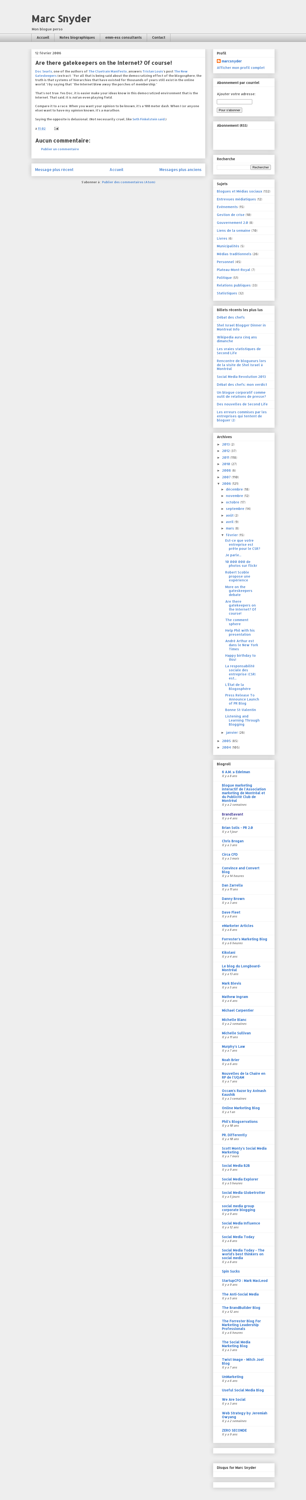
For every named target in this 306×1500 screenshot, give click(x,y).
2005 (227, 741)
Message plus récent (54, 169)
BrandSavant (232, 814)
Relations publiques (234, 285)
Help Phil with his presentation (240, 632)
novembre (235, 496)
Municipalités (228, 246)
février (232, 535)
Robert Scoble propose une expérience (237, 576)
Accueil (43, 37)
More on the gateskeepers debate (238, 591)
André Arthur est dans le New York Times (241, 645)
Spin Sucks (231, 1271)
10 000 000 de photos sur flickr (241, 564)
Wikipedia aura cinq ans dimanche (237, 339)
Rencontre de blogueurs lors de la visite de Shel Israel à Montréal (241, 365)
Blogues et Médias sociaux (239, 191)
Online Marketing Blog (241, 1108)
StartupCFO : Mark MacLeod (245, 1281)
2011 (226, 457)
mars (230, 528)
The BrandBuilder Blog (241, 1308)
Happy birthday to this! (240, 657)
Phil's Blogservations (240, 1121)
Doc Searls (43, 71)
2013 (226, 444)
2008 (227, 470)
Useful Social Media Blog (243, 1390)
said (161, 119)
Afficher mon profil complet (241, 68)
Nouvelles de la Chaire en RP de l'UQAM (243, 1075)
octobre (233, 502)
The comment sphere (236, 622)
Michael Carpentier (238, 1010)
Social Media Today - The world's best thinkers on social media (243, 1254)
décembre (235, 489)
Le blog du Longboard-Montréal (241, 968)
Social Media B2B (236, 1166)
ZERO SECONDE (234, 1430)
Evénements (227, 207)
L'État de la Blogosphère (238, 687)
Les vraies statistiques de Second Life (239, 351)
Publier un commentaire (60, 149)
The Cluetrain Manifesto (107, 71)
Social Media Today (238, 1237)
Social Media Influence (241, 1223)
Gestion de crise (231, 215)
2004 (227, 747)
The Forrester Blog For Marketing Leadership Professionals (241, 1325)
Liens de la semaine (233, 230)
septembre (235, 509)
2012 (226, 451)
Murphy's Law (233, 1046)
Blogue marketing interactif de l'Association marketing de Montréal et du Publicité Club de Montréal (244, 793)
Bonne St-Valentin (240, 710)
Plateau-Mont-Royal (233, 270)
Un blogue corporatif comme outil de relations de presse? (241, 394)
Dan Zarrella (232, 885)
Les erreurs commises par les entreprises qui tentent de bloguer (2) (242, 416)
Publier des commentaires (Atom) (128, 182)
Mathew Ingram (235, 997)
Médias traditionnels (234, 254)
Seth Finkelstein (144, 119)
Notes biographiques (77, 37)
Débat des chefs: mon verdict (242, 384)
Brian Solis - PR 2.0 (237, 828)
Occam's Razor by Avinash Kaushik (244, 1093)
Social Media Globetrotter (243, 1193)
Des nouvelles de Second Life (242, 404)
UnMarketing (232, 1377)
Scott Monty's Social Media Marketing (244, 1150)
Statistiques (227, 293)
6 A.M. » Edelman (236, 772)
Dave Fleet (231, 912)
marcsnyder (232, 61)
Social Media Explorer (240, 1179)
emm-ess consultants (123, 37)
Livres (222, 238)
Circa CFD (230, 854)
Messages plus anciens (180, 169)
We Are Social (234, 1399)
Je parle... (233, 555)
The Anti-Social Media (240, 1294)
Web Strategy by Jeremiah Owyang (244, 1415)
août (230, 515)
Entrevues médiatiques (236, 199)
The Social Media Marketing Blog (236, 1344)
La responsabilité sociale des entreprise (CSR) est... (240, 672)
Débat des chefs (231, 317)
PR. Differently (234, 1135)
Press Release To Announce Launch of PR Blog (242, 699)
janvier (232, 732)
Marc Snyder (61, 18)
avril (230, 522)
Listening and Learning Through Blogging (242, 720)
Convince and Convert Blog (240, 870)
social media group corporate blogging (238, 1208)
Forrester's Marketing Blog (244, 939)
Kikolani (228, 952)
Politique (224, 278)
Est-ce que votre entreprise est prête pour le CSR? (242, 544)
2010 (226, 464)
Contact (158, 37)
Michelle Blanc (234, 1020)
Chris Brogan (233, 841)
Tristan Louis (152, 71)
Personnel (225, 262)
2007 (227, 477)
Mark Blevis (231, 983)
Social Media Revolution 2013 (241, 377)
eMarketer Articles (237, 926)
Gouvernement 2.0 (232, 223)
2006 (227, 483)
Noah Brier (230, 1060)
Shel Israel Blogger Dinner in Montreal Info (241, 327)
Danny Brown (233, 899)
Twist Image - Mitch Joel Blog (243, 1361)
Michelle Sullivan (236, 1033)
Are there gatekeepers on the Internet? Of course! (240, 607)
